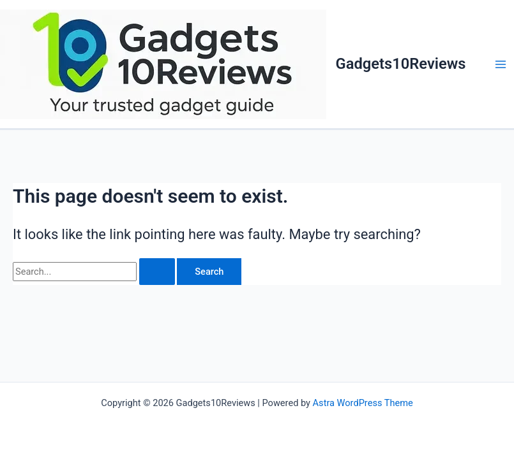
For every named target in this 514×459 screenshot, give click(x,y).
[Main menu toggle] (500, 64)
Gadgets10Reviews (401, 64)
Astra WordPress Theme (363, 403)
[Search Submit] (157, 272)
